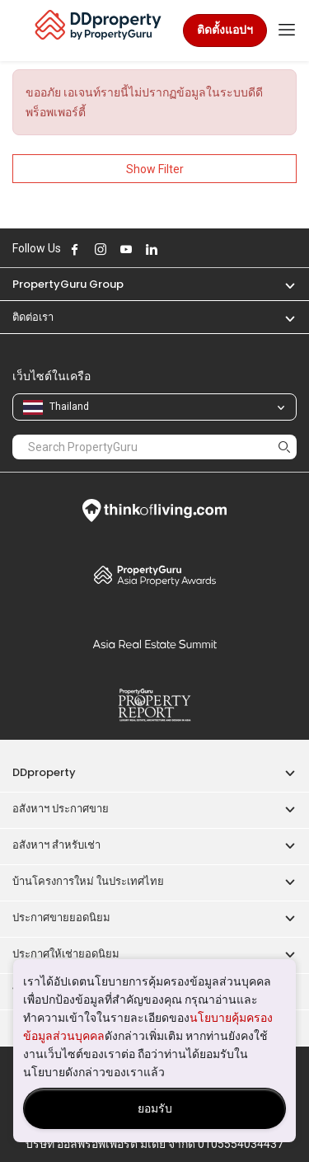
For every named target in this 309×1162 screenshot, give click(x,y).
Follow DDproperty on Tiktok (192, 249)
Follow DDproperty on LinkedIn (152, 249)
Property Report (154, 705)
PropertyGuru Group (68, 284)
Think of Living (154, 510)
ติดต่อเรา (33, 317)
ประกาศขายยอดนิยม (61, 917)
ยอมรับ (155, 1108)
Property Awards (154, 575)
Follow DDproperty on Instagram (100, 249)
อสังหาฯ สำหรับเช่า (56, 845)
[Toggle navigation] (286, 30)
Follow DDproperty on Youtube (126, 249)
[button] (282, 284)
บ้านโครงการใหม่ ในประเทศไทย (88, 881)
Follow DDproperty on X (173, 249)
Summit (154, 644)
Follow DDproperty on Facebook (75, 249)
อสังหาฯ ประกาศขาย (60, 808)
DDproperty (44, 772)
